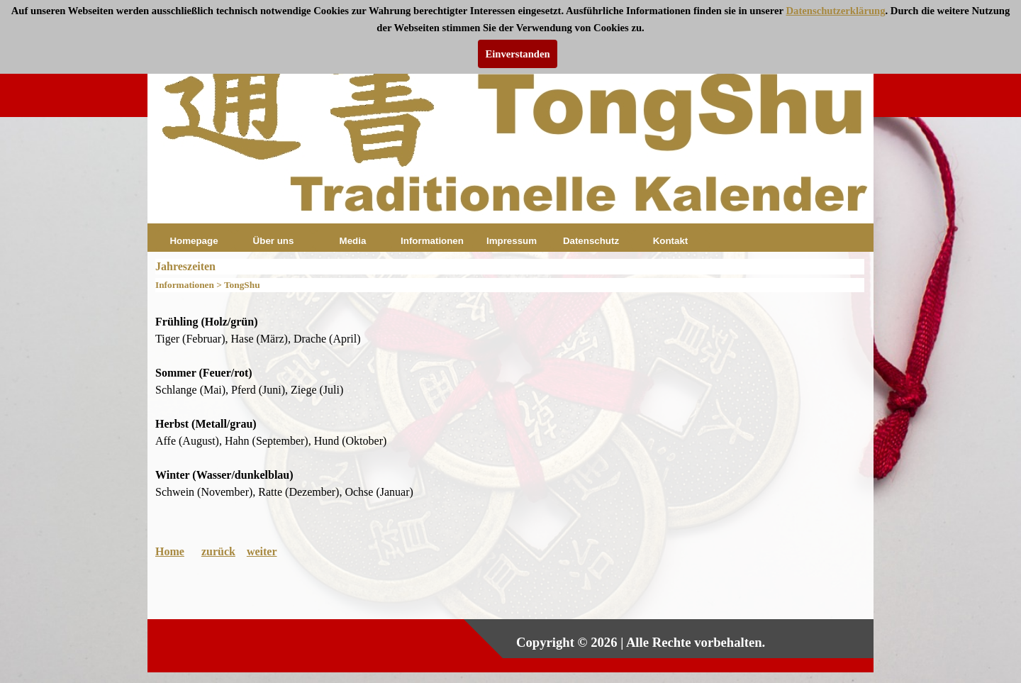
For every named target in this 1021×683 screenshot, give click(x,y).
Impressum (511, 240)
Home (169, 551)
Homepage (193, 240)
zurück (218, 551)
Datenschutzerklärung (835, 10)
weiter (262, 551)
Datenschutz (591, 240)
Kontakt (670, 240)
